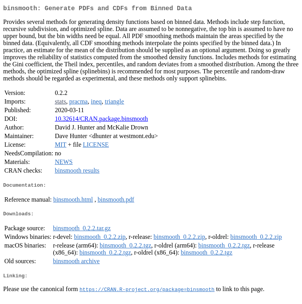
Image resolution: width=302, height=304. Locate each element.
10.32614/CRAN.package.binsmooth (101, 120)
